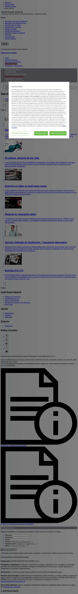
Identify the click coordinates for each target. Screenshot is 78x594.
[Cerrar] (66, 84)
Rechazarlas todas (41, 133)
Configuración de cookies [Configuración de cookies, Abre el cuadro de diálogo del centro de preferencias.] (20, 133)
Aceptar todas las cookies (57, 133)
